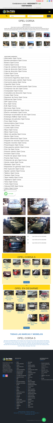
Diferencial (30, 38)
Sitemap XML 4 (36, 412)
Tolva (29, 405)
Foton (25, 342)
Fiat (21, 342)
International (7, 343)
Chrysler (35, 340)
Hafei (40, 342)
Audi (10, 340)
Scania (37, 344)
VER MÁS (26, 282)
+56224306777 (32, 3)
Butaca (14, 48)
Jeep (18, 343)
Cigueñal (30, 371)
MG (11, 344)
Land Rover (29, 343)
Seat (40, 344)
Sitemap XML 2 (23, 412)
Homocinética (31, 386)
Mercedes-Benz (7, 344)
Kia (26, 343)
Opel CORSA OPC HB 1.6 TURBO (46, 280)
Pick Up (47, 38)
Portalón (18, 396)
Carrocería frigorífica (20, 369)
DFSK (7, 342)
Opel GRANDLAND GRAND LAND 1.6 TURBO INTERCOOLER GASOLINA (21, 298)
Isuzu (11, 343)
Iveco (13, 343)
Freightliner (29, 342)
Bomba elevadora (20, 363)
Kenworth (23, 343)
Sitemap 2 (28, 411)
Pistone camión (31, 395)
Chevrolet (28, 340)
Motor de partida (31, 389)
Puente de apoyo (31, 396)
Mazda (47, 343)
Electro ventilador (31, 381)
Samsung (34, 344)
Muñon (17, 390)
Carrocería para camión (33, 369)
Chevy (31, 340)
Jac (16, 343)
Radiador (30, 399)
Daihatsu (47, 340)
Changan (21, 340)
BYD (18, 340)
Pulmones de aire (31, 398)
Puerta (17, 398)
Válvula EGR (30, 406)
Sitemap (20, 411)
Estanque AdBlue (31, 383)
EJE (17, 380)
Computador (30, 374)
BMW (12, 340)
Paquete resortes (31, 392)
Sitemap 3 (33, 411)
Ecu (29, 378)
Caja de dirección (20, 366)
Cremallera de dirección (21, 375)
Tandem (18, 404)
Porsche (27, 344)
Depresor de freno (20, 377)
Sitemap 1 (24, 411)
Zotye (34, 345)
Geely (33, 342)
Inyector (18, 387)
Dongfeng (16, 342)
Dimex (9, 342)
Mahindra (38, 343)
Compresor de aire (32, 372)
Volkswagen (28, 345)
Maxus (44, 343)
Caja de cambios (31, 365)
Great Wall (36, 342)
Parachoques (19, 393)
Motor (6, 38)
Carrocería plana (19, 371)
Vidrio (22, 38)
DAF (45, 340)
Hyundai (48, 342)
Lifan (33, 343)
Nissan (17, 344)
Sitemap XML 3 (30, 412)
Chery (24, 340)
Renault (30, 344)
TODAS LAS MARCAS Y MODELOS (26, 334)
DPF (17, 378)
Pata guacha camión (32, 393)
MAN (41, 343)
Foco (14, 38)
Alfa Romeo (6, 340)
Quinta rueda (19, 399)
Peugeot (23, 344)
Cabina (17, 365)
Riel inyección (31, 401)
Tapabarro (18, 405)
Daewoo (41, 340)
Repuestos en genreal (20, 401)
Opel (20, 344)
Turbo (17, 406)
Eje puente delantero (20, 381)
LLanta (38, 38)
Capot (17, 368)
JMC (20, 343)
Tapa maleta (30, 404)
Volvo (32, 345)
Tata (22, 345)
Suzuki (19, 345)
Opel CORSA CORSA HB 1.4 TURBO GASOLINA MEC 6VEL (6, 266)
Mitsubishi (14, 344)
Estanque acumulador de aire (20, 384)
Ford (23, 342)
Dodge (12, 342)
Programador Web (38, 420)
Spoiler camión (19, 402)
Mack (35, 343)
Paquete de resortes (20, 392)
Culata (29, 375)
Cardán (29, 368)
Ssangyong (44, 344)
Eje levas (30, 380)
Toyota (24, 345)
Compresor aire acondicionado (19, 373)
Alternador (6, 47)
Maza (17, 389)
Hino (42, 342)
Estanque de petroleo (32, 384)
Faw (19, 342)
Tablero (29, 402)
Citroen (38, 340)
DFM (4, 342)
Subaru (47, 344)
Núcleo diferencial (31, 390)
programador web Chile (30, 414)
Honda (44, 342)
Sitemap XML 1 (17, 412)
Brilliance (15, 340)
